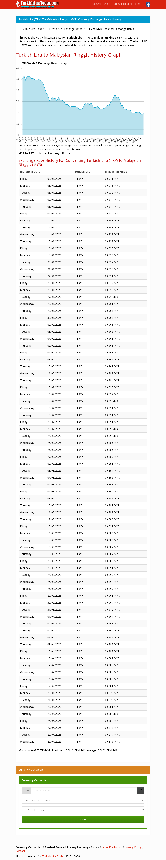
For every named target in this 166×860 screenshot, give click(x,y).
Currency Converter (35, 780)
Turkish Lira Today (53, 856)
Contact (20, 851)
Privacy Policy (133, 847)
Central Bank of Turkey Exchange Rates (116, 3)
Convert (83, 819)
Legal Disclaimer (112, 847)
